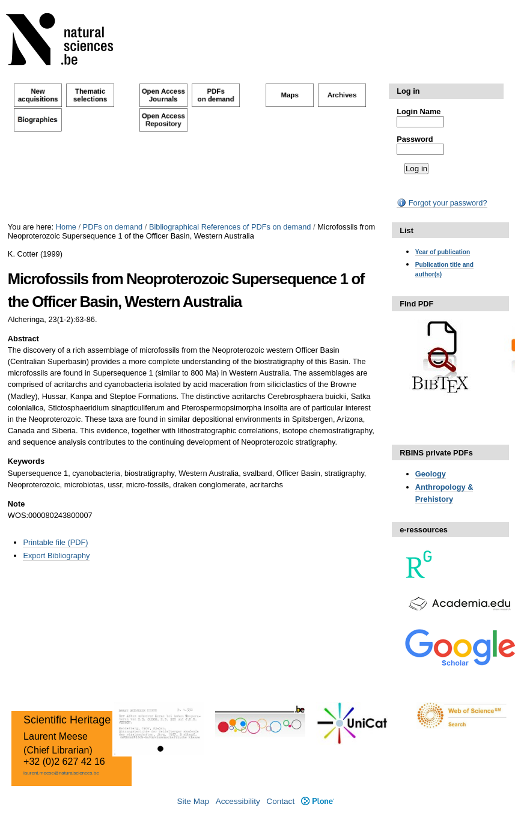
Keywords (26, 461)
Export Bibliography (56, 555)
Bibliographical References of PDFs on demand (230, 226)
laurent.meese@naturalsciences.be (61, 773)
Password (415, 139)
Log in (408, 91)
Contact (280, 801)
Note (16, 503)
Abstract (23, 338)
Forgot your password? (442, 202)
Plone (317, 801)
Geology (430, 473)
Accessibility (238, 801)
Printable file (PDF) (55, 542)
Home (66, 226)
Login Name (418, 111)
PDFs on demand (113, 226)
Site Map (193, 801)
